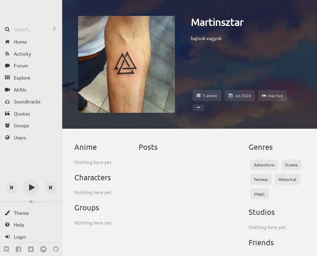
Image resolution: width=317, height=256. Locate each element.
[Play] (31, 187)
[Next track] (50, 187)
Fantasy (261, 179)
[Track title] (31, 175)
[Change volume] (31, 202)
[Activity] (31, 54)
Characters (92, 177)
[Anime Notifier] (31, 11)
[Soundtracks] (31, 101)
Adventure (264, 164)
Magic (259, 193)
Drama (291, 164)
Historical (287, 179)
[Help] (31, 225)
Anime (85, 146)
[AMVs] (31, 89)
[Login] (31, 237)
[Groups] (31, 125)
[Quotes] (31, 114)
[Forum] (31, 66)
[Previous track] (11, 187)
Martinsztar (217, 22)
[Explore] (31, 78)
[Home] (31, 42)
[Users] (31, 137)
